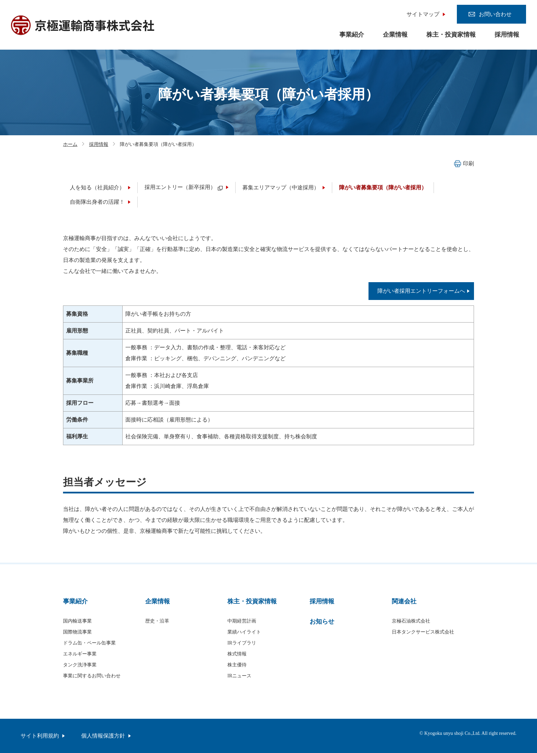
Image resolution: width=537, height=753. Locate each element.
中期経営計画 (241, 621)
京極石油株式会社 (411, 621)
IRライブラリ (241, 642)
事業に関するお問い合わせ (92, 675)
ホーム (70, 144)
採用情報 (507, 34)
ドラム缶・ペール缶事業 (89, 642)
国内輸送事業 (77, 621)
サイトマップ (423, 14)
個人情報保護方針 (103, 736)
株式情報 (237, 653)
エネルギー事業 (80, 653)
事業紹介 (351, 34)
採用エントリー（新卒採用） (184, 187)
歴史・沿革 (157, 621)
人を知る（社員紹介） (97, 187)
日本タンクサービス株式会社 (423, 632)
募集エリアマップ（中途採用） (280, 187)
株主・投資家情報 (451, 34)
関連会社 (404, 601)
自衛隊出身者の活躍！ (97, 202)
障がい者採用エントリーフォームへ (421, 291)
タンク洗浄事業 (80, 664)
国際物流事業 (77, 632)
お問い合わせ (495, 14)
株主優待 (237, 664)
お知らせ (322, 621)
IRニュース (239, 675)
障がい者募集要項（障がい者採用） (383, 187)
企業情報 (395, 34)
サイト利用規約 (40, 736)
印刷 (464, 163)
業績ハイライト (244, 632)
